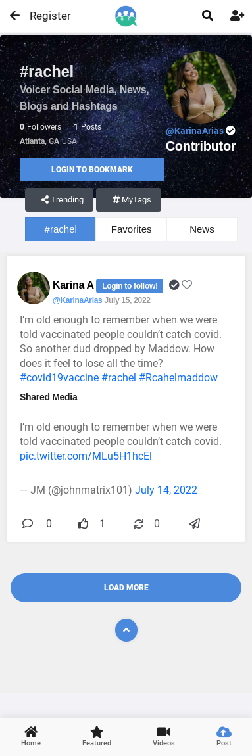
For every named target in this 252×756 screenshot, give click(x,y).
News (201, 229)
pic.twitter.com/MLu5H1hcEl (86, 456)
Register (44, 15)
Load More (126, 587)
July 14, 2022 (166, 490)
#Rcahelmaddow (178, 377)
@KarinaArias (77, 300)
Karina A (74, 285)
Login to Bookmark (92, 169)
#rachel (61, 229)
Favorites (131, 229)
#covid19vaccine (59, 377)
